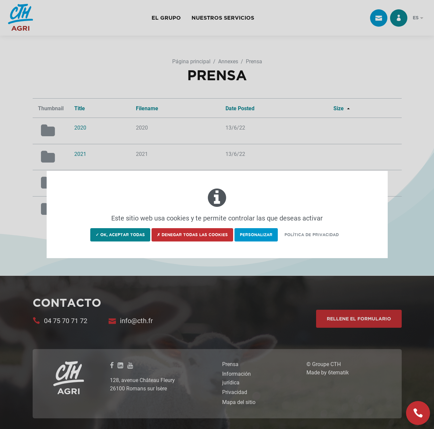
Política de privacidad (311, 234)
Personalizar (256, 234)
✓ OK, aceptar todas (120, 234)
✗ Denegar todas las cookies (192, 234)
